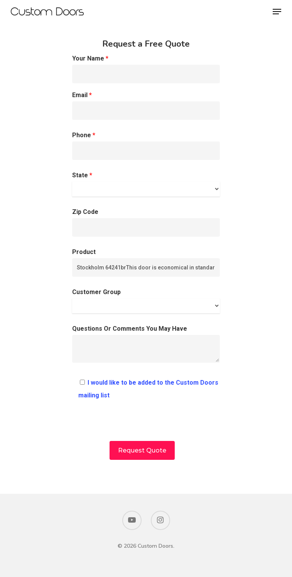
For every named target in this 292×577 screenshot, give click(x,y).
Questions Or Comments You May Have (146, 346)
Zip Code (146, 222)
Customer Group (146, 300)
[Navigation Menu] (277, 11)
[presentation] (146, 426)
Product (146, 262)
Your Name (146, 69)
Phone (146, 145)
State (146, 184)
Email (146, 105)
